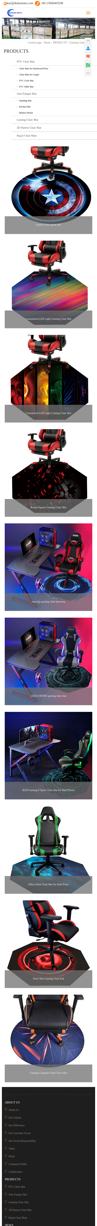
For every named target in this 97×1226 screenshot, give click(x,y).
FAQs (12, 1156)
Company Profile (18, 1164)
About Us (14, 1110)
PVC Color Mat (26, 80)
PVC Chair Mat (17, 1186)
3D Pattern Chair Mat (20, 1210)
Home (47, 42)
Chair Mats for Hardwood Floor (33, 68)
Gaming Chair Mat (80, 42)
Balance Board (26, 112)
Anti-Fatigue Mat (18, 1194)
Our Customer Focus (20, 1133)
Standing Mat (25, 100)
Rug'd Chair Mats (18, 1217)
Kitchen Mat (25, 106)
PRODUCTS (60, 42)
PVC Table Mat (26, 86)
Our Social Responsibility (22, 1140)
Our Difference (17, 1125)
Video (12, 1148)
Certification (15, 1171)
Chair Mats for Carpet (29, 74)
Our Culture (15, 1117)
